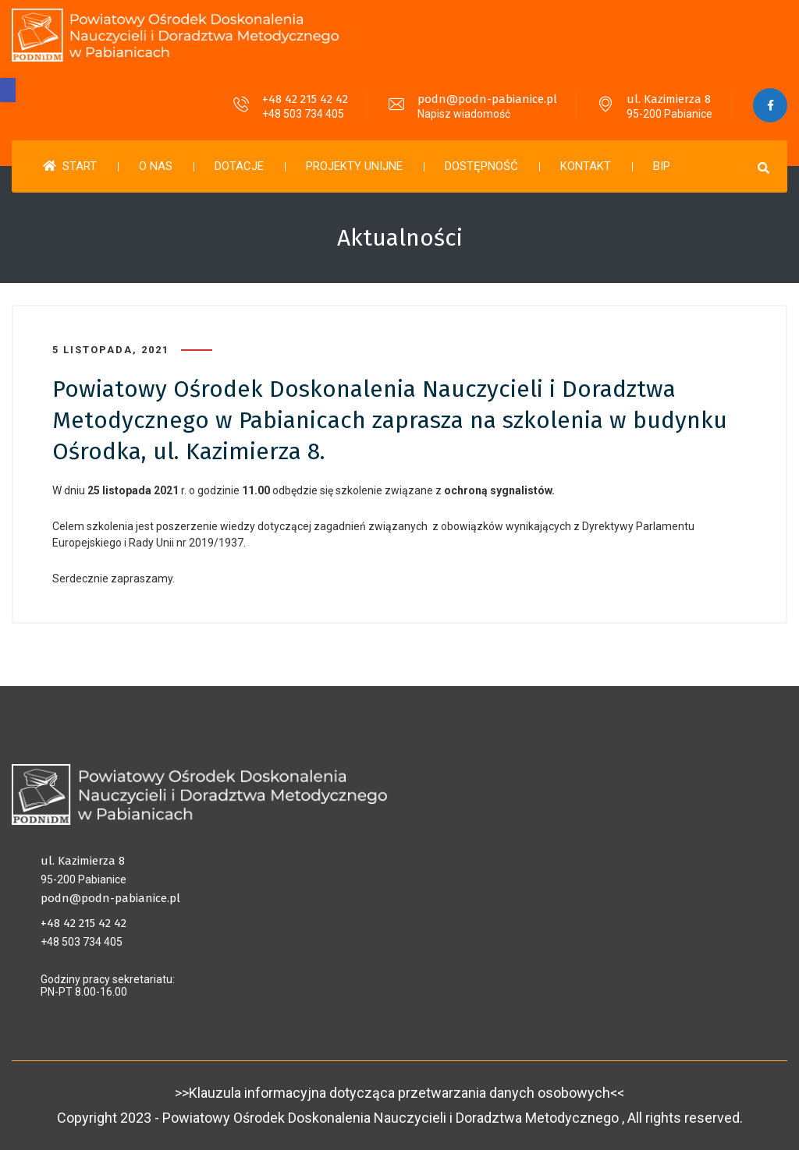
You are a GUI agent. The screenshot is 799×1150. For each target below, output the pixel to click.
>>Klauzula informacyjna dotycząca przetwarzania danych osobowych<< (399, 1093)
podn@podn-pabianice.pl (486, 99)
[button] (8, 90)
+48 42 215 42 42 (304, 99)
